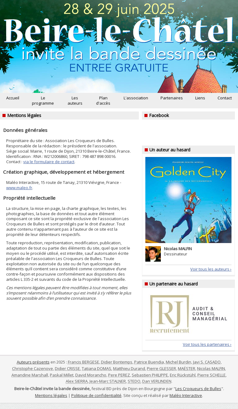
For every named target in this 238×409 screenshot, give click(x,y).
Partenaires (172, 98)
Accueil (12, 98)
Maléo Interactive (186, 395)
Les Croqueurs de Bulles (198, 388)
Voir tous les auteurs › (210, 269)
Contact (225, 98)
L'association (136, 98)
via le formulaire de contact (48, 161)
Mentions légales (51, 395)
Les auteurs (75, 100)
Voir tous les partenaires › (207, 344)
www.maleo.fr (19, 187)
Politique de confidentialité (96, 395)
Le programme (43, 100)
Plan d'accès (103, 100)
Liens (200, 98)
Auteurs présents (33, 362)
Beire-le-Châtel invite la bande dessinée (119, 46)
